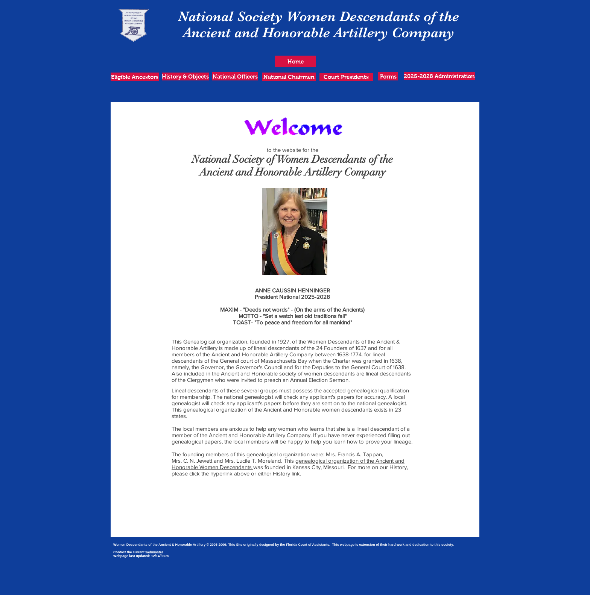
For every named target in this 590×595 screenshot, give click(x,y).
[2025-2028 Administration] (439, 76)
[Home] (295, 61)
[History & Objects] (185, 76)
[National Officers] (235, 76)
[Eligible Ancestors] (135, 77)
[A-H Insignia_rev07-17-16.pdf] (279, 528)
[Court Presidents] (346, 77)
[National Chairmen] (289, 77)
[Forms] (388, 76)
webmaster (154, 552)
